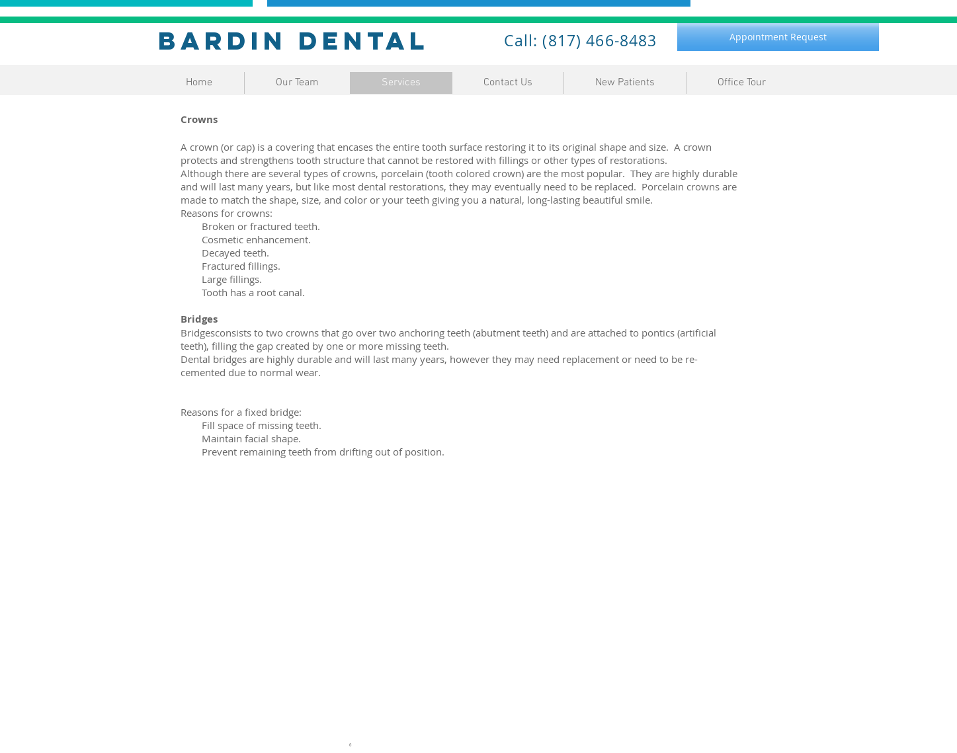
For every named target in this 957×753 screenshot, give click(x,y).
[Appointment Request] (778, 37)
